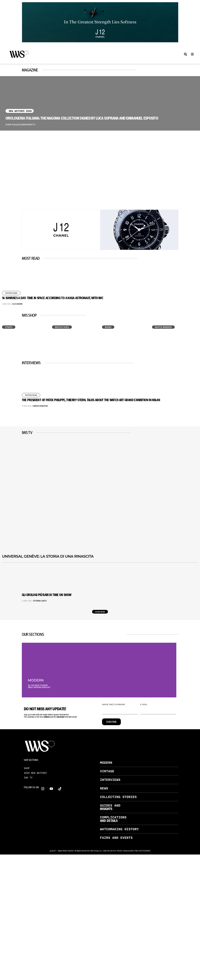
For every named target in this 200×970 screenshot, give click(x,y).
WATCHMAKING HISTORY (119, 829)
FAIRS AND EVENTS (116, 838)
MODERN (106, 763)
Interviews (11, 293)
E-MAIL (144, 705)
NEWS (104, 788)
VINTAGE (107, 771)
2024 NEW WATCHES (35, 772)
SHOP (27, 768)
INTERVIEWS (110, 780)
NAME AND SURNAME (113, 705)
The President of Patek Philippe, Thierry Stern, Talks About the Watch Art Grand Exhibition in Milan (91, 399)
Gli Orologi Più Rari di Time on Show (46, 594)
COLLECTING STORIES (118, 797)
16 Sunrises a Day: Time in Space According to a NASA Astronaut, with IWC (52, 297)
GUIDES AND (110, 805)
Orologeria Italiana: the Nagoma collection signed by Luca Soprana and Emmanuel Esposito (82, 118)
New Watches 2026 (20, 111)
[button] (185, 54)
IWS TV (28, 777)
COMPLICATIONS (113, 817)
